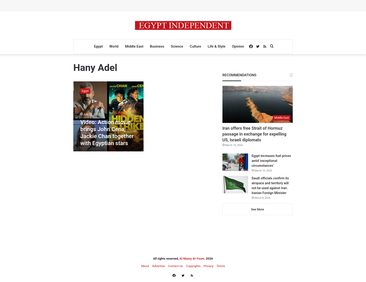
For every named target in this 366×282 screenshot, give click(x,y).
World (113, 46)
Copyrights (193, 266)
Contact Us (175, 266)
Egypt (98, 46)
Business (157, 46)
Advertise (158, 266)
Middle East (134, 46)
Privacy (208, 266)
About (145, 266)
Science (177, 46)
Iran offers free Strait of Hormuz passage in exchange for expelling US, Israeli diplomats (254, 134)
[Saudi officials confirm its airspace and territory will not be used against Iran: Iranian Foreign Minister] (235, 184)
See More (257, 209)
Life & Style (216, 46)
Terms (220, 266)
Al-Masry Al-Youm (191, 258)
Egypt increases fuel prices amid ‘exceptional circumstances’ (271, 160)
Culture (195, 46)
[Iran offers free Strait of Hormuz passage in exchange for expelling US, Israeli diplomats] (257, 104)
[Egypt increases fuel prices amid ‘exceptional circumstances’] (235, 162)
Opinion (238, 46)
